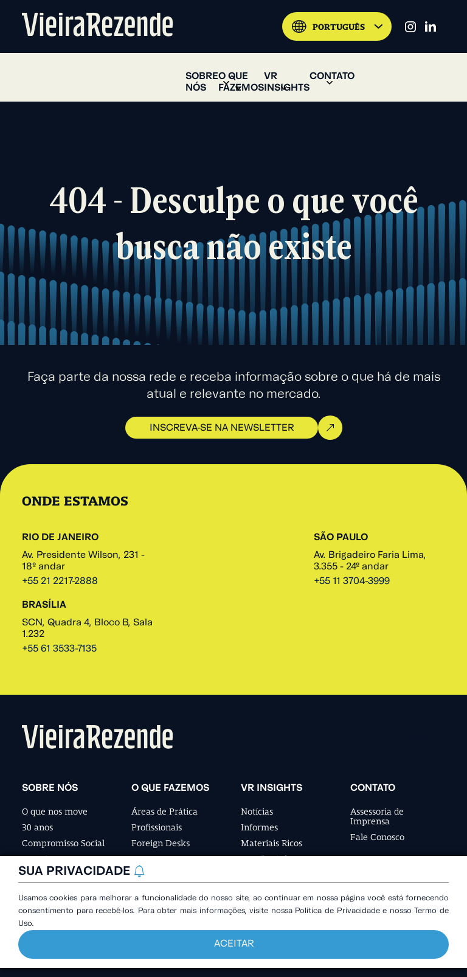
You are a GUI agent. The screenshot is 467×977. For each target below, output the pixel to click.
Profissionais (156, 827)
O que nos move (55, 811)
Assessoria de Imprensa (377, 816)
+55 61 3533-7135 (59, 649)
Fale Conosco (377, 837)
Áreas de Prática (164, 811)
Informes (259, 827)
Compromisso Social (63, 843)
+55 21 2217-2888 (60, 581)
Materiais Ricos (271, 843)
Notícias (257, 811)
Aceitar (234, 944)
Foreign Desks (160, 843)
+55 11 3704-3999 (352, 581)
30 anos (37, 827)
